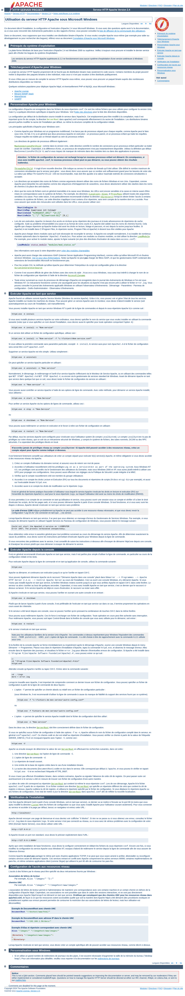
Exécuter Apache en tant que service (33, 293)
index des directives (83, 112)
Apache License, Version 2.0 (28, 991)
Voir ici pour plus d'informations (46, 258)
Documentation (33, 13)
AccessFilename (76, 275)
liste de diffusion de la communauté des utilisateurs (122, 31)
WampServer (20, 96)
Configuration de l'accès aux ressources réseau (169, 66)
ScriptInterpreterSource (28, 268)
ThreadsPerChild (23, 168)
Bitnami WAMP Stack (24, 94)
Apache (7, 13)
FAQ (160, 5)
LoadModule (144, 236)
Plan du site (178, 5)
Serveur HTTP (19, 13)
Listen (34, 805)
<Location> (94, 194)
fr (146, 24)
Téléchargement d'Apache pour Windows (168, 40)
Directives (153, 5)
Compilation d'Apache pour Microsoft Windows (93, 38)
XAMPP (18, 99)
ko (150, 24)
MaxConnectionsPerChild (27, 146)
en (141, 24)
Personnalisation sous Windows (30, 950)
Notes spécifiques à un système (66, 13)
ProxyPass (116, 194)
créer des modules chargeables (75, 251)
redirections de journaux (108, 958)
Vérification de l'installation (168, 62)
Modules (143, 5)
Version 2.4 (46, 13)
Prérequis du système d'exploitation (166, 34)
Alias (105, 194)
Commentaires (163, 81)
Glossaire (168, 5)
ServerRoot (43, 728)
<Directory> (107, 197)
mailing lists (20, 980)
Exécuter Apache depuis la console (32, 549)
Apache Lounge (21, 91)
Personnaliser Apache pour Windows (33, 104)
